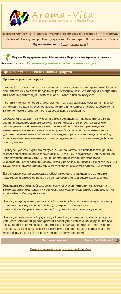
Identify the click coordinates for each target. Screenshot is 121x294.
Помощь (112, 33)
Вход (66, 44)
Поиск (113, 39)
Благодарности (53, 39)
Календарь (75, 39)
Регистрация (78, 44)
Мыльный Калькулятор (22, 39)
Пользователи (96, 39)
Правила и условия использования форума (65, 33)
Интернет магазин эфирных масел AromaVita (60, 249)
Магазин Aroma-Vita (17, 33)
